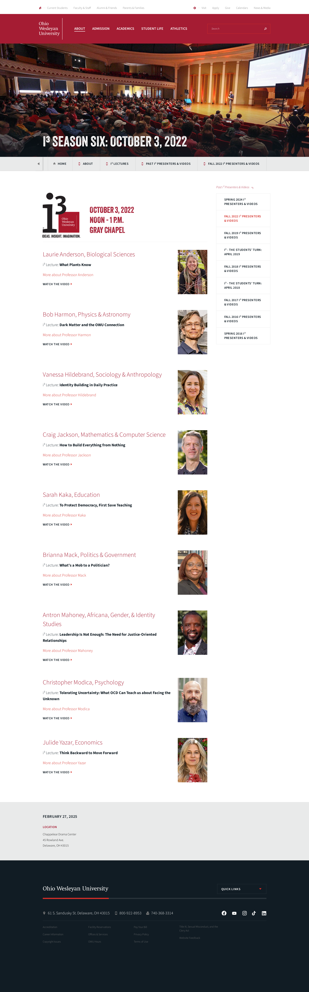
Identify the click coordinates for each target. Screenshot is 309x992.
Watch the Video (56, 284)
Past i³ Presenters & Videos (168, 164)
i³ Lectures (119, 164)
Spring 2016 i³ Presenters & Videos (241, 335)
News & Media (262, 8)
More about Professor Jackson (67, 455)
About (79, 28)
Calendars (242, 8)
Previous (39, 164)
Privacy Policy (141, 934)
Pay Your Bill (140, 927)
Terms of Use (141, 942)
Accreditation (50, 927)
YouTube (234, 913)
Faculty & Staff (82, 8)
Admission (101, 28)
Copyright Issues (52, 942)
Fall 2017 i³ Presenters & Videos (242, 302)
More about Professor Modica (66, 709)
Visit (204, 8)
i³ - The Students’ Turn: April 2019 (243, 252)
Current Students (57, 8)
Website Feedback (189, 938)
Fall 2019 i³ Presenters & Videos (242, 235)
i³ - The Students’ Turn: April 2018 (243, 285)
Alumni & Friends (107, 8)
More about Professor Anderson (68, 275)
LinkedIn (264, 913)
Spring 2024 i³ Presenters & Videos (241, 201)
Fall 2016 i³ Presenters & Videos (242, 319)
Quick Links (231, 889)
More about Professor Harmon (67, 335)
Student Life (152, 28)
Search (265, 29)
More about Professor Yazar (64, 763)
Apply (215, 8)
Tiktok (253, 913)
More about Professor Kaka (64, 515)
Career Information (53, 934)
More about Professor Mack (64, 575)
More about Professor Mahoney (68, 650)
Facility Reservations (99, 927)
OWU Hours (94, 942)
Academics (125, 28)
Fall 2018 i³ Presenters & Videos (242, 268)
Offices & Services (98, 934)
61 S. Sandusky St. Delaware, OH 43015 (79, 913)
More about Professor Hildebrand (69, 395)
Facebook (224, 913)
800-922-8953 (130, 913)
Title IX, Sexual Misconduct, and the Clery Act (198, 929)
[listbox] (241, 889)
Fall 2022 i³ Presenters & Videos (233, 164)
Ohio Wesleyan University (50, 33)
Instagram (244, 913)
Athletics (178, 28)
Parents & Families (133, 8)
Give (227, 8)
